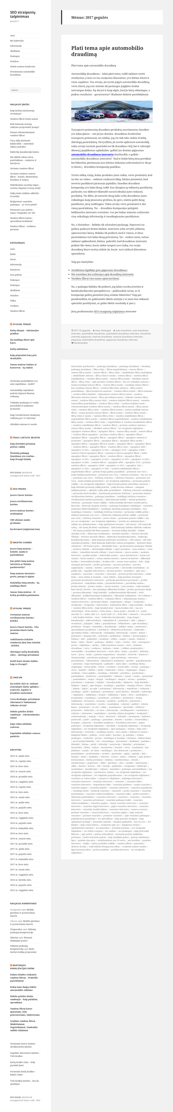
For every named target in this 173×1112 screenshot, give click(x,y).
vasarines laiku (134, 781)
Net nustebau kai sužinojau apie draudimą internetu (102, 274)
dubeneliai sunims (109, 555)
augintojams (116, 601)
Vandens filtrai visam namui (24, 118)
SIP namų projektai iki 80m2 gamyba (91, 530)
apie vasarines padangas (137, 815)
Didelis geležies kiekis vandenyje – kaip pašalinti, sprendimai (24, 999)
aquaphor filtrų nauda (131, 440)
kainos (142, 632)
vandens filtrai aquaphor (85, 434)
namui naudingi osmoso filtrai (86, 384)
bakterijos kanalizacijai (113, 617)
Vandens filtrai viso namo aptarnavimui (95, 278)
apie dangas (96, 685)
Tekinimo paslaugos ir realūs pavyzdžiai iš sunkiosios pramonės (24, 405)
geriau (98, 738)
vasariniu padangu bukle (118, 800)
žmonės (118, 719)
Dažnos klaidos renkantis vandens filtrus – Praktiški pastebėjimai (24, 977)
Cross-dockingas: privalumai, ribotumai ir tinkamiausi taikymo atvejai (25, 702)
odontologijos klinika (102, 549)
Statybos (14, 61)
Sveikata (14, 305)
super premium (122, 549)
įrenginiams (77, 697)
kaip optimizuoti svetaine (111, 524)
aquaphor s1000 (136, 450)
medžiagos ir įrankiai (114, 738)
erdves (114, 756)
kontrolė (132, 654)
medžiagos (110, 679)
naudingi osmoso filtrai (136, 384)
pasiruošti (76, 719)
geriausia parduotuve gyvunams (122, 580)
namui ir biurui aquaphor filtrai (87, 453)
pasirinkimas (77, 676)
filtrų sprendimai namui (111, 397)
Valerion (14, 937)
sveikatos (96, 648)
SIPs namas (135, 539)
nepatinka (97, 626)
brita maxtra (91, 611)
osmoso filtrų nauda (81, 372)
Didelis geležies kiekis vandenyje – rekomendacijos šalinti (25, 714)
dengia (99, 679)
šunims (89, 567)
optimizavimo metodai (82, 828)
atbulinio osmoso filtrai (104, 428)
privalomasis (77, 660)
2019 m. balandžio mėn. (22, 828)
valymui (125, 704)
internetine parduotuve (83, 366)
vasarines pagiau (99, 803)
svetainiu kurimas (120, 828)
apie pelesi (86, 834)
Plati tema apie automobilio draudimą (107, 51)
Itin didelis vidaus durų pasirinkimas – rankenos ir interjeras (23, 160)
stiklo (103, 762)
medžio (129, 762)
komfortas (91, 676)
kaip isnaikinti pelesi (118, 837)
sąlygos (141, 620)
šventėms (89, 731)
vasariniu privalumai (93, 800)
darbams (131, 738)
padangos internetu (132, 778)
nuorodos (88, 573)
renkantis (144, 688)
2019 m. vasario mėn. (20, 838)
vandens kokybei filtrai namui (124, 400)
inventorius (106, 747)
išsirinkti (114, 673)
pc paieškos (128, 735)
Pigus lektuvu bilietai (26, 437)
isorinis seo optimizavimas (131, 521)
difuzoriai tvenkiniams (98, 533)
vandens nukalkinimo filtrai (86, 425)
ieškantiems (124, 623)
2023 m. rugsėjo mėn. (21, 786)
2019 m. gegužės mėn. (21, 823)
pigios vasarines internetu (124, 806)
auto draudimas (123, 330)
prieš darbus (122, 691)
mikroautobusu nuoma (112, 645)
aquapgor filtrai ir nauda (102, 443)
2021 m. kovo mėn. (19, 812)
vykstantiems (92, 660)
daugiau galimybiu (122, 821)
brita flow (122, 614)
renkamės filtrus (113, 598)
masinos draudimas (102, 336)
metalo (134, 759)
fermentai (89, 700)
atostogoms (143, 642)
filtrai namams (145, 391)
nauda (132, 639)
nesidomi (104, 639)
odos (121, 762)
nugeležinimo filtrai (81, 471)
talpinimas (85, 645)
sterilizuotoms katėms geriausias (87, 499)
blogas (128, 601)
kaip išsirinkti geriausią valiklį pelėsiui (90, 487)
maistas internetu (80, 601)
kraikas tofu (109, 561)
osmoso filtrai (100, 372)
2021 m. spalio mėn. (20, 802)
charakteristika (113, 682)
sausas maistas (112, 586)
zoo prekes (146, 614)
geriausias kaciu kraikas (85, 493)
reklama (132, 756)
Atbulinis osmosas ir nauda (23, 424)
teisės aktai (114, 651)
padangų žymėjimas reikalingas (125, 505)
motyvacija (115, 744)
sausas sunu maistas (127, 561)
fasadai (74, 756)
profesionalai (92, 753)
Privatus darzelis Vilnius (93, 536)
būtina (85, 744)
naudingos (90, 697)
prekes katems (78, 586)
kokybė (82, 669)
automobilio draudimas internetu (92, 154)
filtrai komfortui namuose (99, 391)
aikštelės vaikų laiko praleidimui (105, 490)
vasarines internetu (81, 781)
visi (98, 741)
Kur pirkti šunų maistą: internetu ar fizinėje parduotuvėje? (22, 564)
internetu (133, 657)
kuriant (118, 747)
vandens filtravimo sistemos (114, 388)
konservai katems (129, 558)
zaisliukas (93, 756)
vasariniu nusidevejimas (95, 809)
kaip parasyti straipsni (126, 818)
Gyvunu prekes (22, 324)
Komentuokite (81, 342)
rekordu (105, 756)
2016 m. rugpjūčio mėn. (22, 874)
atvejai (134, 666)
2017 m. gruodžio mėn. (21, 843)
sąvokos (130, 660)
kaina (130, 626)
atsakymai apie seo (110, 824)
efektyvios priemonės (121, 629)
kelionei (141, 639)
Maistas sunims (22, 542)
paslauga (99, 642)
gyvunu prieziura (122, 564)
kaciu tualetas (87, 558)
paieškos (145, 741)
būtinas (126, 635)
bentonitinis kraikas (90, 561)
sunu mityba (109, 577)
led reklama (144, 595)
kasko (116, 648)
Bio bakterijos (17, 40)
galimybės (92, 639)
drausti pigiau (139, 635)
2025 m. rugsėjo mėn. (21, 761)
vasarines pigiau (79, 787)
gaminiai (141, 679)
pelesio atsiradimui (103, 834)
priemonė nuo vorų (108, 474)
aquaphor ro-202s (100, 459)
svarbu (126, 642)
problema (76, 626)
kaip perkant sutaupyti (129, 577)
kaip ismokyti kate (104, 608)
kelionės (107, 648)
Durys (13, 259)
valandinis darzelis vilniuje (93, 552)
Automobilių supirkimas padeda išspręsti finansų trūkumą (22, 393)
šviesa (101, 666)
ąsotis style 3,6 (108, 614)
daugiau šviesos (135, 685)
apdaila (135, 753)
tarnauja (100, 700)
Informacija (16, 45)
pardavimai (138, 673)
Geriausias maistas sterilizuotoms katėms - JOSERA (22, 617)
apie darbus (145, 756)
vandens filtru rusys (118, 446)
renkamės (89, 682)
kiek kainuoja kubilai (116, 499)
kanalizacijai (77, 620)
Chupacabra (16, 929)
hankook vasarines (100, 790)
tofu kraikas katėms (82, 617)
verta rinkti (105, 735)
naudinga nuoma (105, 731)
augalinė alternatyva (94, 570)
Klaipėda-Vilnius (79, 735)
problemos (136, 750)
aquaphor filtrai (106, 431)
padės (86, 719)
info (141, 561)
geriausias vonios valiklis (94, 502)
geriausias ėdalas (99, 601)
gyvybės (134, 651)
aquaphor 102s (133, 465)
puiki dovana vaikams (122, 487)
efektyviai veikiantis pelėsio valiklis (119, 515)
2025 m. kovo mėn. (19, 766)
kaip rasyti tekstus (89, 824)
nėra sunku (121, 731)
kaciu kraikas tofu (124, 608)
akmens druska (78, 846)
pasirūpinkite (105, 676)
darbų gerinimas (94, 759)
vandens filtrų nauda (97, 378)
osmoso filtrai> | (137, 369)
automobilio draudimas (93, 333)
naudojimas (141, 694)
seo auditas (110, 831)
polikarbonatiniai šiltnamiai (122, 592)
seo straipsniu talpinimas (130, 428)
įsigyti (84, 685)
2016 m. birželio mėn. (21, 879)
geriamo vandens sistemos (133, 425)
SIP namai (131, 524)
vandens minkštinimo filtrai (129, 415)
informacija (96, 632)
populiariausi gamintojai (83, 818)
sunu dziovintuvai (129, 555)
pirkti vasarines (141, 793)
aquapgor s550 (118, 450)
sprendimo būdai (79, 632)
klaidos (109, 642)
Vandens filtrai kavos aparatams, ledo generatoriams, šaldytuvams (25, 1011)
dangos (121, 679)
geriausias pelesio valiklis (131, 518)
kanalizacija (110, 626)
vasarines (119, 781)
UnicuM (17, 677)
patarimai (123, 620)
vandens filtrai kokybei (84, 394)
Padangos (15, 280)
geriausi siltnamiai (82, 592)
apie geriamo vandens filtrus (106, 381)
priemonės (141, 626)
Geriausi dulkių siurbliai (124, 530)
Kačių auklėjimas (19, 349)
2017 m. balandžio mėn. (22, 859)
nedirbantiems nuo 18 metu (111, 840)
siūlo (133, 620)
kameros (143, 654)
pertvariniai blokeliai (83, 741)
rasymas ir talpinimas (109, 778)
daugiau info (90, 635)
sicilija (86, 843)
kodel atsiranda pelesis (94, 837)
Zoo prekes (19, 488)
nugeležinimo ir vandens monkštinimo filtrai (130, 422)
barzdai (117, 735)
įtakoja (76, 688)
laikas (97, 623)
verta (74, 669)
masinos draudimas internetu (128, 336)
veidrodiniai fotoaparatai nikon (104, 846)
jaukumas (95, 691)
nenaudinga (108, 741)
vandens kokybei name (133, 403)
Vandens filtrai (17, 311)
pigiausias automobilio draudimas (88, 339)
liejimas (109, 759)
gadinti (135, 704)
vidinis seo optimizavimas (83, 524)
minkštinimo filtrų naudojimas (137, 372)
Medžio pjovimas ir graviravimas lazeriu (22, 912)
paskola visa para (86, 840)
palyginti (88, 623)
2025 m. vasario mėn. (20, 771)
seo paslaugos (125, 831)
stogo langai (133, 617)
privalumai (76, 682)
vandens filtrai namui (124, 391)
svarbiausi (76, 623)
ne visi (95, 707)
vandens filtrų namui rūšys (93, 400)
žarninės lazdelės (120, 533)
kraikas (148, 604)
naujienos (76, 573)
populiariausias (143, 660)
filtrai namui (116, 412)
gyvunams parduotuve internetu (87, 580)
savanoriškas (141, 719)
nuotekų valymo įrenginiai (121, 713)
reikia (103, 707)
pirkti (100, 669)
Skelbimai (15, 51)
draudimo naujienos (103, 722)
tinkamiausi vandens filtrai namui (115, 394)
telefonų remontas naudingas (137, 490)
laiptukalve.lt (109, 620)
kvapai (86, 626)
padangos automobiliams (134, 769)
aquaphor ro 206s (100, 468)
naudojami (137, 747)
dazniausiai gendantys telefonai (114, 493)
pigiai (127, 753)
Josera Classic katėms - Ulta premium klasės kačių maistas (24, 630)
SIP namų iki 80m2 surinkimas (94, 527)
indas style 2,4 (92, 614)
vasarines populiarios (141, 787)
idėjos (87, 747)
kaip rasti (141, 728)
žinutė (89, 642)
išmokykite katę (109, 546)
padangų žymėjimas (107, 366)
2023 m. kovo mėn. (19, 792)
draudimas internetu (95, 651)
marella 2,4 (133, 611)
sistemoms (87, 713)
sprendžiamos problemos (83, 629)
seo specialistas (105, 818)
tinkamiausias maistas (134, 598)
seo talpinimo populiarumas (108, 775)
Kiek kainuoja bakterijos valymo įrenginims (113, 542)
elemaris (134, 614)
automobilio (77, 651)
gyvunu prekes (111, 567)
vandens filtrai (110, 425)
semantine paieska (102, 821)
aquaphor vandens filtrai (83, 431)
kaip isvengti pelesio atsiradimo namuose (127, 484)
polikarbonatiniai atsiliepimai (97, 595)
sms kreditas (134, 840)
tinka (81, 642)
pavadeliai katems (114, 583)
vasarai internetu (100, 812)
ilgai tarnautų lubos (81, 849)
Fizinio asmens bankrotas (22, 66)
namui (133, 632)
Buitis (13, 254)
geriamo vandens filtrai (112, 434)
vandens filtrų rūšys (89, 409)
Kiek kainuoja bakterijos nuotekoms (109, 539)
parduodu (117, 753)
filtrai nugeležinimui (117, 369)
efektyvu (139, 707)
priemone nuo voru (136, 471)
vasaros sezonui (139, 809)
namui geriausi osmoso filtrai (93, 412)
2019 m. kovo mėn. (19, 833)
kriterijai (103, 744)
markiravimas (122, 759)
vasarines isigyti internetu (96, 806)
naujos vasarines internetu (123, 803)
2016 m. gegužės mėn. (21, 885)
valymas (75, 713)
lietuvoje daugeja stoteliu (94, 505)
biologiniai (109, 632)
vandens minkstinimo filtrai (125, 468)
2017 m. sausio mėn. (20, 869)
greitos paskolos (101, 849)
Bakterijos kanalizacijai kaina (121, 536)
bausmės (121, 654)
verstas (131, 679)
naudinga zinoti (80, 790)
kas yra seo (146, 474)
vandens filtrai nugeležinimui (114, 419)
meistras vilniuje (81, 549)
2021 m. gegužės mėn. (21, 807)
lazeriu (91, 766)
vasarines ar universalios (83, 778)
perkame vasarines (112, 815)
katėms (98, 567)
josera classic (109, 518)
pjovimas (112, 762)
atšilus (114, 639)
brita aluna (105, 611)
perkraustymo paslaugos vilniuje (136, 546)
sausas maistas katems (108, 558)
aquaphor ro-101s (80, 450)
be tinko (95, 750)
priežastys (76, 635)
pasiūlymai (115, 635)
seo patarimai (102, 828)
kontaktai (129, 570)
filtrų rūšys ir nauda (106, 375)
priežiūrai (104, 629)
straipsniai (138, 601)
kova (131, 694)
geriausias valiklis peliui (136, 511)
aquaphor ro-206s (80, 462)
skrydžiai (110, 725)
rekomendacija (78, 716)
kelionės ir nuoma (138, 731)
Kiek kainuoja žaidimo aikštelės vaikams (131, 527)
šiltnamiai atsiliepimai (125, 595)
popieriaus (92, 762)
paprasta (86, 722)
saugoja (92, 716)
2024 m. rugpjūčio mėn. (22, 781)
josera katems (115, 552)
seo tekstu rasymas (93, 831)
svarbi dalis (123, 666)
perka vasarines (131, 790)
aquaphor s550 (132, 462)
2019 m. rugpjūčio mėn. (22, 817)
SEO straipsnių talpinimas (22, 14)
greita (74, 645)
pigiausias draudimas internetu (122, 339)
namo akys (121, 663)
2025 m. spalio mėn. (20, 756)
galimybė (109, 663)
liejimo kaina (144, 738)
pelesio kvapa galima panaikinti (108, 471)
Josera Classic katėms (21, 495)
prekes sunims (95, 586)
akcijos (95, 645)
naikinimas (91, 694)
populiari (120, 685)
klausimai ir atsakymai (112, 660)
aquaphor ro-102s (100, 450)
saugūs (122, 639)
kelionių (144, 651)
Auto (12, 35)
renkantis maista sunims (134, 846)
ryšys (118, 642)
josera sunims (131, 552)
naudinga (102, 673)
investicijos (76, 747)
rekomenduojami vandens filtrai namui (90, 406)
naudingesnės (127, 710)
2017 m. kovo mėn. (19, 864)
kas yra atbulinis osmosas (135, 381)
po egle (93, 688)
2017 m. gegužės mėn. (21, 854)
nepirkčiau (132, 688)
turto (128, 645)
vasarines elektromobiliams (100, 793)
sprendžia (128, 707)
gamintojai (147, 676)
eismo (83, 756)
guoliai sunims (90, 555)
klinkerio (128, 682)
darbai (82, 766)
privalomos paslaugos (98, 657)
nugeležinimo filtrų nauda (84, 419)
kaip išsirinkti (141, 682)
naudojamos (115, 707)
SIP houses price (91, 546)
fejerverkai (102, 604)
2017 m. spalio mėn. (20, 848)
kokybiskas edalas (94, 583)
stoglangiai (76, 666)
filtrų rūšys (98, 369)
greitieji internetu (120, 849)
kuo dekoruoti (121, 750)
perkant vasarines (80, 812)
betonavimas (77, 759)
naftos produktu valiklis (103, 843)
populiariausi (109, 623)
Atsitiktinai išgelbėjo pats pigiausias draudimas (99, 270)
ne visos (100, 710)
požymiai (102, 635)
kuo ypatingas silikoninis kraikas (109, 589)
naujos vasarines (142, 784)
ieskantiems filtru (118, 604)
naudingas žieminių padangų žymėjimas (121, 508)
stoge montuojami (93, 663)
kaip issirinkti (100, 592)
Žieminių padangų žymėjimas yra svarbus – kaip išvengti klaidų (23, 456)
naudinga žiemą (137, 663)
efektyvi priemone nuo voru (85, 515)
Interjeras (15, 269)
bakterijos (139, 629)
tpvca (81, 654)
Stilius (13, 300)
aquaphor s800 (137, 446)
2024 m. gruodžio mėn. (21, 776)
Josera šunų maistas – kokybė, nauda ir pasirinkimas (21, 551)
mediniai (75, 673)
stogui (91, 679)
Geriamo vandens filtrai (22, 168)
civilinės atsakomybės (132, 648)
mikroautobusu (93, 620)
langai (142, 669)
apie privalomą (118, 657)
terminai (111, 666)
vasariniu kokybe (98, 787)
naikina (122, 626)
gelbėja (93, 735)
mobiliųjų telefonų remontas (131, 496)
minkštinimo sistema (83, 375)
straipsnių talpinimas (93, 725)
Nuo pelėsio (16, 274)
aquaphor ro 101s (115, 465)
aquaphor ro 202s (80, 468)
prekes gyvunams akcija (139, 589)
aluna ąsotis (119, 611)
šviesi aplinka (89, 673)
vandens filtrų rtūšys (109, 403)
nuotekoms (103, 697)
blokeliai (127, 744)
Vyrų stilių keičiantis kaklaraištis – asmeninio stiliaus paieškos (22, 143)
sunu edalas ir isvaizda (89, 577)
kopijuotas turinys (131, 824)
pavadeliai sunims (135, 583)
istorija (106, 766)
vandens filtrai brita (83, 608)
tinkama (118, 676)
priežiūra (125, 673)
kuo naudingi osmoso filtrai (84, 388)
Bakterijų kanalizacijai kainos (24, 151)
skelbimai (134, 741)
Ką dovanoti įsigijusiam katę (25, 529)
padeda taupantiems (104, 654)
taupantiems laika (102, 784)
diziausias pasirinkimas (82, 797)
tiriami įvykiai (78, 657)
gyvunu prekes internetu (131, 573)
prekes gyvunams (102, 564)
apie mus (140, 570)
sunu (97, 617)
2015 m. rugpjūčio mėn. (22, 890)
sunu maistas (138, 549)
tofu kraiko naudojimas (133, 567)
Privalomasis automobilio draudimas (22, 73)
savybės (105, 753)
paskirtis (111, 700)
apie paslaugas (118, 728)
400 (99, 766)
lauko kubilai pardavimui (83, 474)
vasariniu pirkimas (122, 784)
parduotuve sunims (104, 772)
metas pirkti (90, 666)
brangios (75, 722)
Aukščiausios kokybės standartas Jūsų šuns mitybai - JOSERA (25, 642)
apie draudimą (139, 623)
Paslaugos (15, 56)
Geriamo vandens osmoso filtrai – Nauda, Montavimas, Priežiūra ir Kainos (24, 176)
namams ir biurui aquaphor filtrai (122, 453)
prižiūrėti (123, 700)
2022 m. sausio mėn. (20, 797)
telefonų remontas (129, 474)
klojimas (75, 685)
